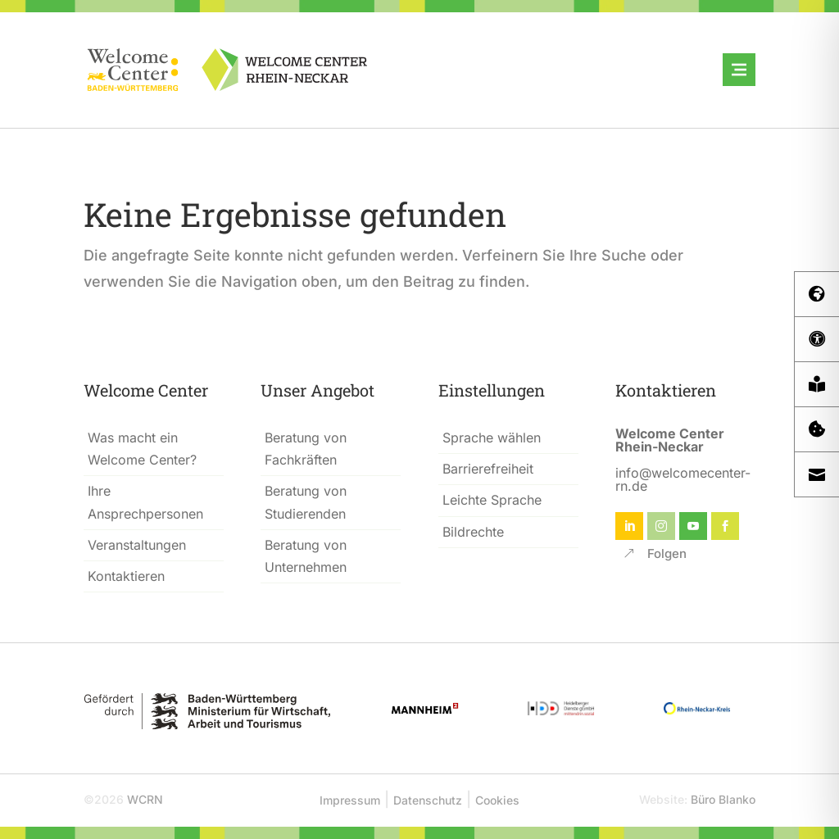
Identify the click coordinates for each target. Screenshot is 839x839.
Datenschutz (427, 800)
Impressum (350, 800)
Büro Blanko (723, 799)
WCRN (145, 799)
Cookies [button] (497, 800)
